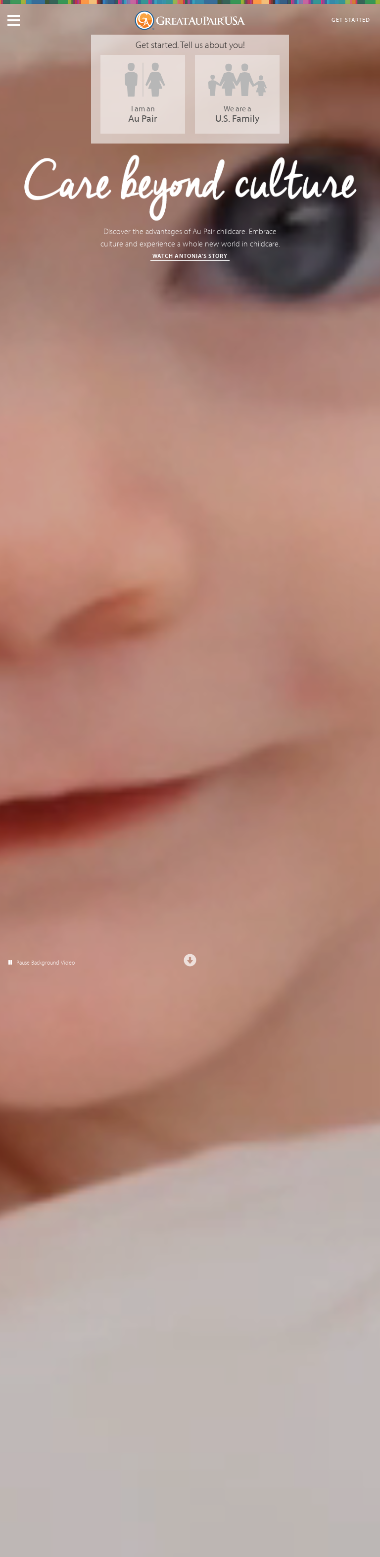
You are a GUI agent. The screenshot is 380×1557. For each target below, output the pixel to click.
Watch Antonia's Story (190, 255)
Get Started (351, 19)
